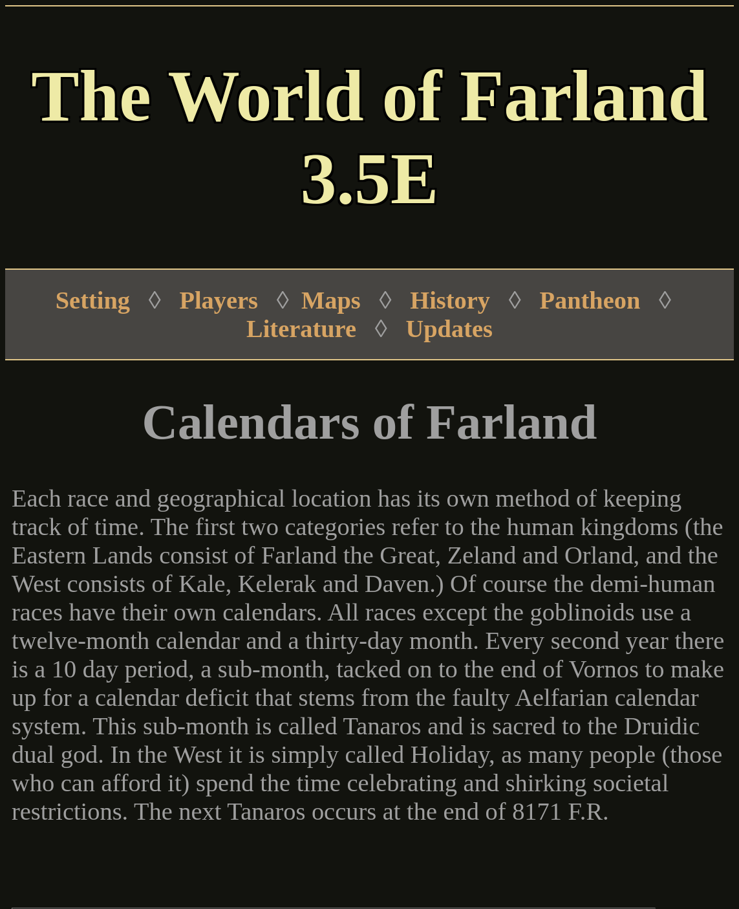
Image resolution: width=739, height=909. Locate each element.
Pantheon (590, 300)
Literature (301, 328)
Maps (331, 300)
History (450, 300)
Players (219, 300)
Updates (449, 328)
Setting (93, 300)
